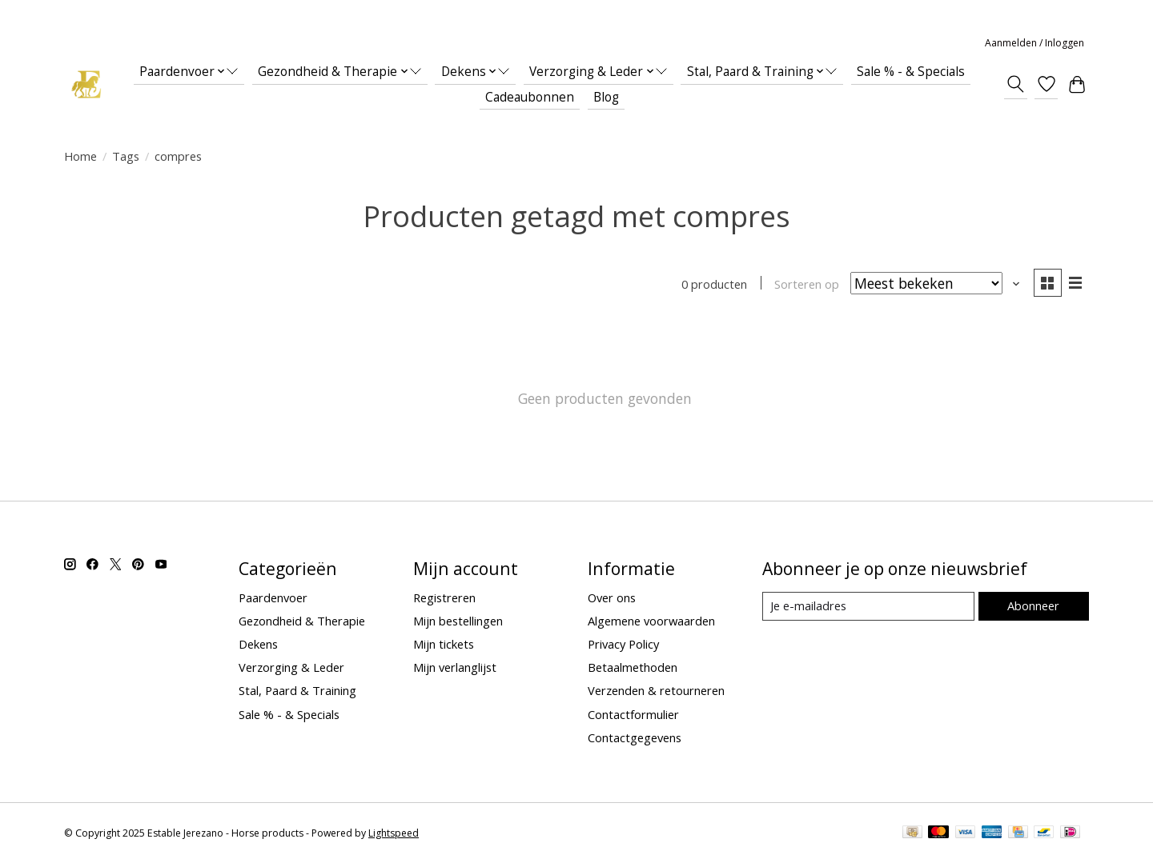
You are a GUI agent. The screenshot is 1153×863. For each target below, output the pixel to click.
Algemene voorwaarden (651, 621)
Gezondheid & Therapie (302, 621)
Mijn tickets (443, 644)
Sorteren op (806, 284)
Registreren (444, 597)
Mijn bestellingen (458, 621)
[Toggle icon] (1015, 84)
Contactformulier (633, 714)
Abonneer (1033, 605)
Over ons (612, 597)
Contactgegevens (634, 737)
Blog (606, 97)
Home (80, 156)
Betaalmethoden (632, 667)
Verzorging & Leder (291, 667)
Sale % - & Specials (911, 71)
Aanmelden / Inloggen (1034, 43)
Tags (125, 156)
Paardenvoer (273, 597)
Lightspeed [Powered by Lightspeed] (393, 833)
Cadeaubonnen (529, 97)
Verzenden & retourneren (656, 690)
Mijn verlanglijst (454, 667)
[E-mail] (868, 606)
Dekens (258, 644)
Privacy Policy (623, 644)
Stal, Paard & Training (297, 690)
